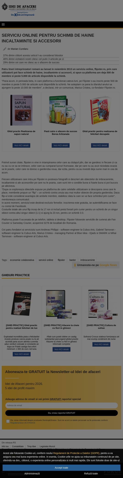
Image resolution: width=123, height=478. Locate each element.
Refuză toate (91, 473)
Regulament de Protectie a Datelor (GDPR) (76, 453)
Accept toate (61, 467)
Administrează (32, 473)
